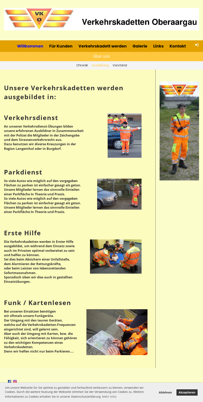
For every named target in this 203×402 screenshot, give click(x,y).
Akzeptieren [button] (187, 392)
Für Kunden (61, 46)
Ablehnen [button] (165, 392)
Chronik (82, 65)
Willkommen (30, 46)
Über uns (101, 56)
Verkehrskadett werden (103, 46)
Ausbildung (100, 65)
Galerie (140, 46)
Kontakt (177, 46)
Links (158, 46)
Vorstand (120, 65)
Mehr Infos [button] (109, 396)
